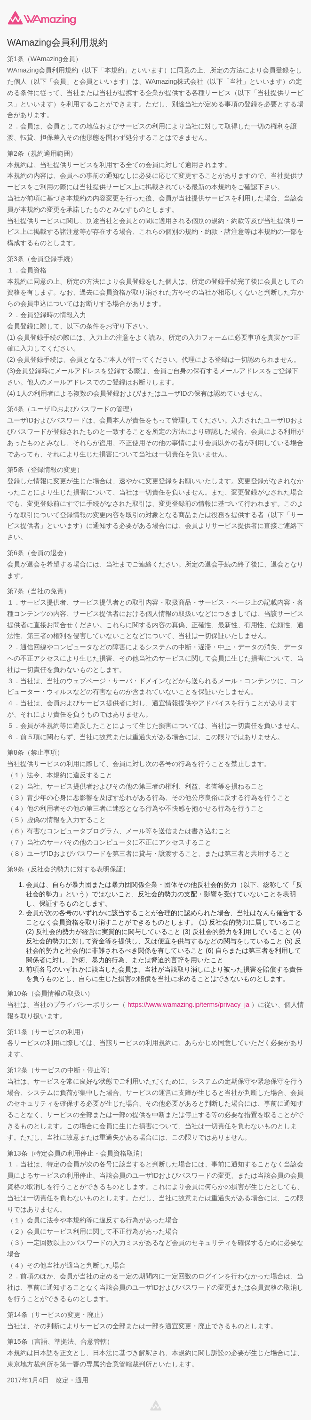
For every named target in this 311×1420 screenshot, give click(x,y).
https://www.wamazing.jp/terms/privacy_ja (188, 1004)
